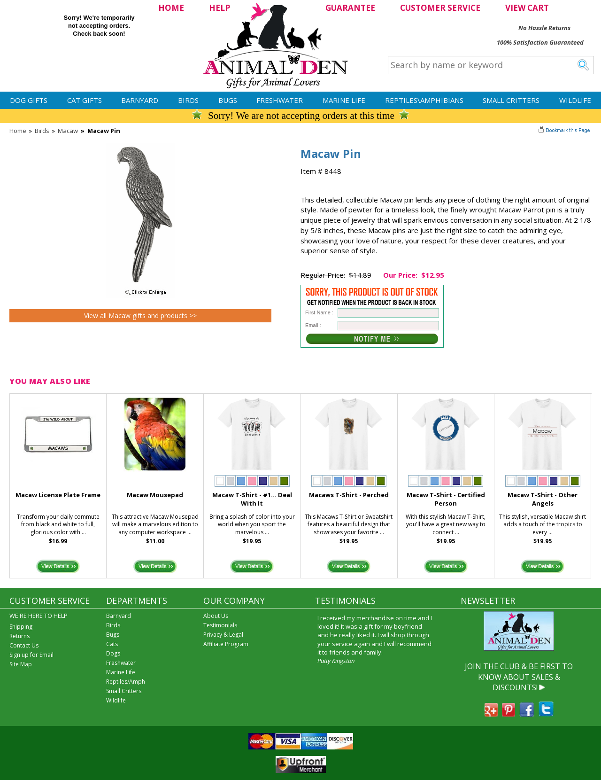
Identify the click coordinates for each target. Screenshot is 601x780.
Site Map (20, 664)
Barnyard (139, 100)
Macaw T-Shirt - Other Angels (543, 499)
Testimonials (220, 625)
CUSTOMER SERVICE (440, 7)
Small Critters (511, 100)
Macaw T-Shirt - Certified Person (446, 499)
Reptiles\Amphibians (424, 100)
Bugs (227, 100)
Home (17, 130)
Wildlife (575, 100)
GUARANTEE (350, 7)
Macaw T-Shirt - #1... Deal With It (252, 499)
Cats (112, 644)
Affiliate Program (225, 644)
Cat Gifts (84, 100)
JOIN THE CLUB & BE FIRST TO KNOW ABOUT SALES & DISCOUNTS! (519, 677)
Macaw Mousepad (155, 495)
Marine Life (344, 100)
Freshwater (279, 100)
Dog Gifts (28, 100)
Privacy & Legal (223, 635)
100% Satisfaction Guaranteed (540, 42)
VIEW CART (527, 7)
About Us (215, 616)
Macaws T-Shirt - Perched (349, 495)
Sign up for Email (31, 655)
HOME (171, 7)
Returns (19, 636)
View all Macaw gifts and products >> (140, 315)
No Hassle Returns (544, 27)
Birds (188, 100)
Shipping (20, 627)
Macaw (68, 130)
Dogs (113, 653)
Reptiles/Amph (125, 682)
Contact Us (24, 645)
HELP (219, 7)
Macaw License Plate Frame (57, 495)
